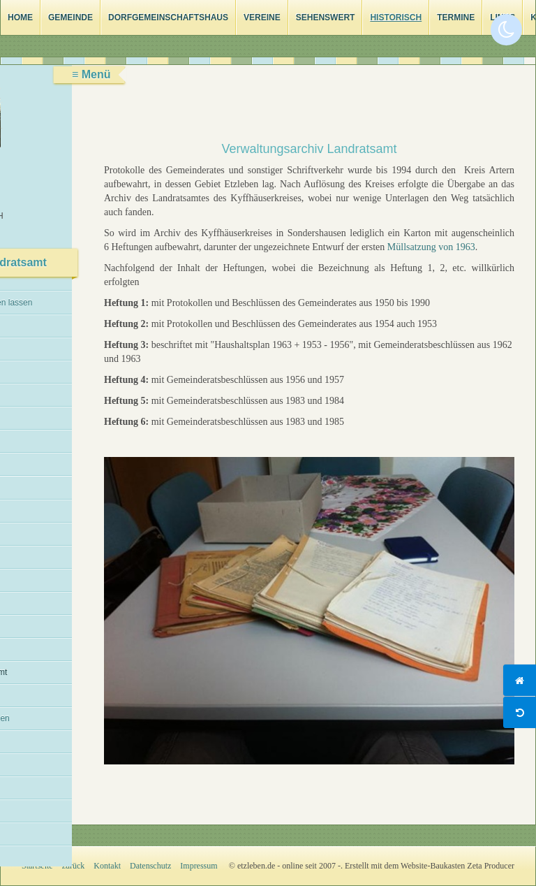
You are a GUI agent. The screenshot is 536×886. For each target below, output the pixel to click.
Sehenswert (325, 17)
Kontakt (107, 866)
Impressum (198, 866)
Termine (456, 17)
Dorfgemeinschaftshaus (168, 17)
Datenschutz (150, 866)
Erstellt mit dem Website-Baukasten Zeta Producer (429, 866)
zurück (73, 866)
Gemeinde (70, 17)
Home (20, 17)
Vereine (262, 17)
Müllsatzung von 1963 (431, 247)
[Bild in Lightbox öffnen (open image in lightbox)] (309, 610)
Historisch (396, 17)
